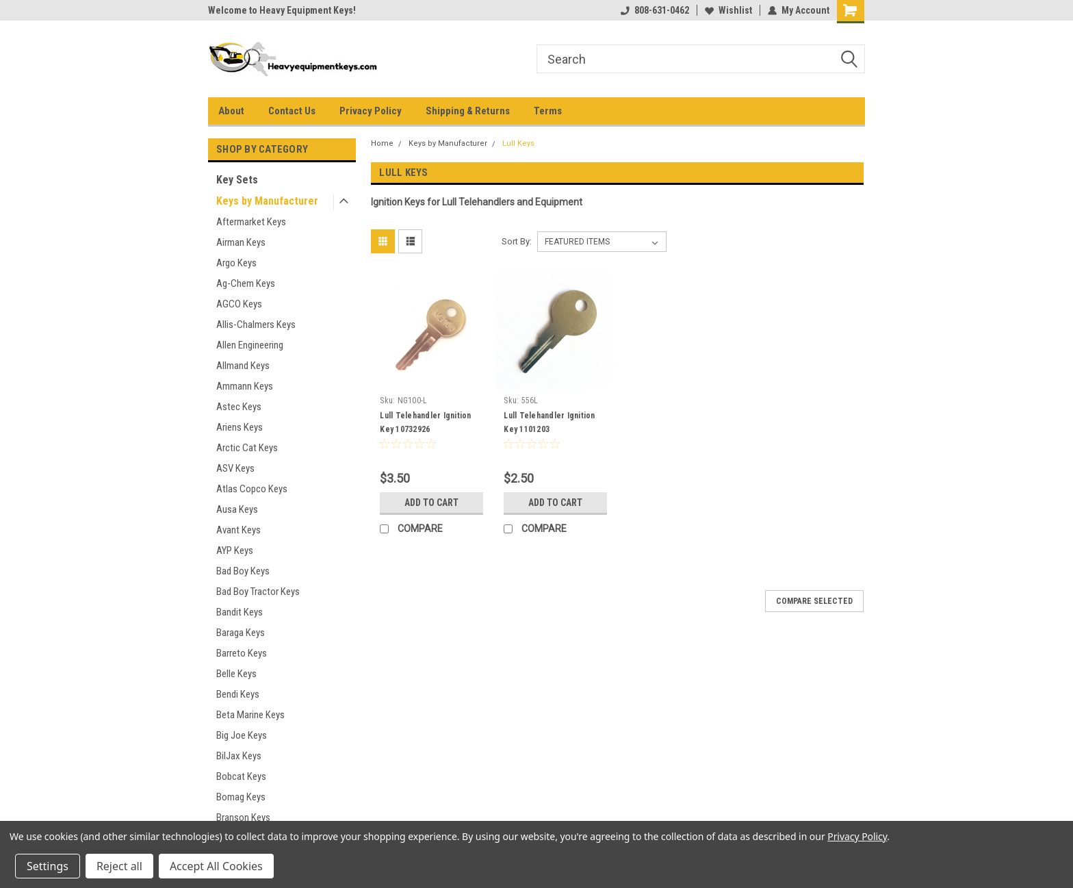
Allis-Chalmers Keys (256, 324)
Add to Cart (431, 502)
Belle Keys (236, 674)
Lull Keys (518, 143)
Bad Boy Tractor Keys (258, 591)
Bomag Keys (241, 797)
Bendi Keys (237, 694)
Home (382, 143)
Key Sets (237, 179)
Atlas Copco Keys (251, 489)
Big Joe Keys (241, 735)
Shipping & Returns (468, 111)
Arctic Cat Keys (247, 448)
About (231, 111)
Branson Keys (243, 817)
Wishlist (728, 10)
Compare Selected (814, 601)
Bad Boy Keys (243, 571)
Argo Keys (236, 263)
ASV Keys (235, 468)
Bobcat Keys (241, 776)
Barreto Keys (241, 653)
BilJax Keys (238, 756)
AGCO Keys (239, 304)
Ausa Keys (237, 509)
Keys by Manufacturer (267, 200)
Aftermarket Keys (251, 222)
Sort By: (517, 241)
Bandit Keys (239, 612)
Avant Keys (238, 530)
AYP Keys (234, 550)
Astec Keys (238, 407)
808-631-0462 (655, 10)
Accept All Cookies (216, 866)
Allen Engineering (249, 345)
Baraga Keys (240, 632)
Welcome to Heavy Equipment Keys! (282, 10)
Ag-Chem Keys (245, 283)
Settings (47, 866)
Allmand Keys (243, 365)
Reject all (119, 866)
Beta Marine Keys (250, 715)
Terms (548, 111)
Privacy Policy (370, 111)
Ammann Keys (244, 386)
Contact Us (291, 111)
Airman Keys (241, 242)
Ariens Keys (239, 427)
